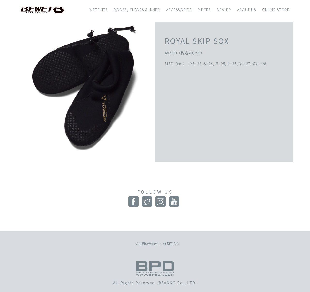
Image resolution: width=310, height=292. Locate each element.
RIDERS (204, 9)
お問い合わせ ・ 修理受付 (157, 243)
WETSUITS (98, 9)
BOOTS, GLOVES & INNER (137, 9)
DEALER (224, 9)
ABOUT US (246, 9)
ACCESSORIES (179, 9)
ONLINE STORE (275, 9)
